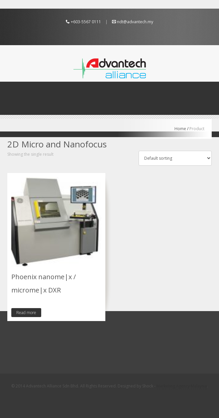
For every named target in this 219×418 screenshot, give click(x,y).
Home (180, 128)
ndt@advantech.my (135, 22)
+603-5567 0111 (86, 22)
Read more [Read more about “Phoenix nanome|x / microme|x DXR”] (26, 312)
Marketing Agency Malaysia (182, 386)
